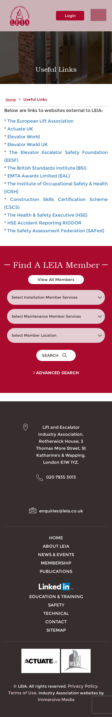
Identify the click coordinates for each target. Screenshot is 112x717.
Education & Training (56, 596)
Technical (56, 613)
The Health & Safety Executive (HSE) (47, 215)
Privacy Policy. (83, 686)
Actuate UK (20, 129)
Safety (56, 605)
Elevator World (23, 136)
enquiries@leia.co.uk (61, 511)
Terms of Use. (22, 692)
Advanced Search (56, 372)
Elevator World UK (27, 144)
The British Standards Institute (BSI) (46, 168)
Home (11, 99)
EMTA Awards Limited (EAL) (38, 176)
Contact (56, 621)
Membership (56, 563)
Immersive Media (56, 699)
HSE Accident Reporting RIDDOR (44, 223)
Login (70, 15)
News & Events (56, 554)
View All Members (56, 279)
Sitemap (56, 630)
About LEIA (56, 546)
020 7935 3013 (61, 477)
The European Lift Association (40, 121)
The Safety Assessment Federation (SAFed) (55, 230)
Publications (56, 571)
